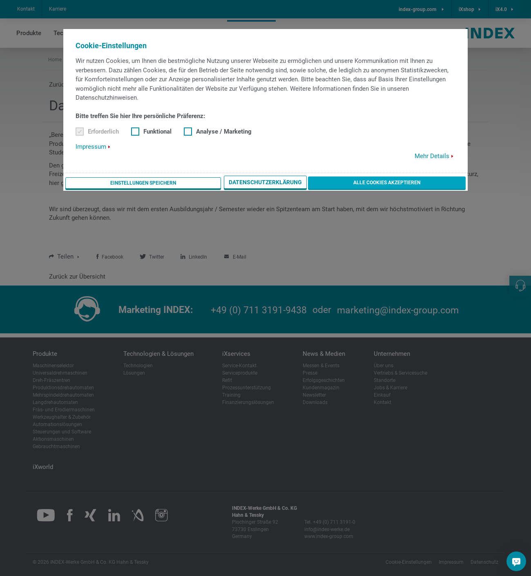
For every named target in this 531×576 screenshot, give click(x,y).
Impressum (91, 147)
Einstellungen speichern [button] (246, 183)
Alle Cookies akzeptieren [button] (421, 182)
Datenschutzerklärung (333, 183)
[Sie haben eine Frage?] (516, 561)
